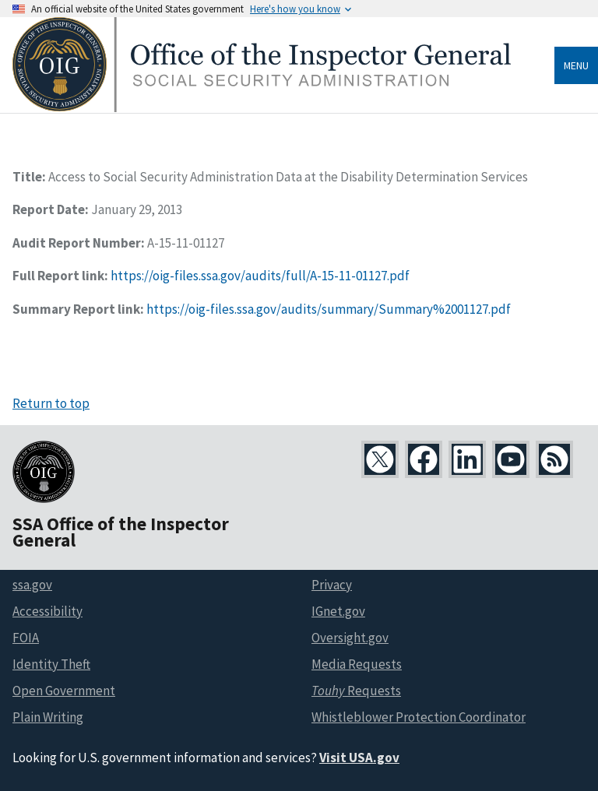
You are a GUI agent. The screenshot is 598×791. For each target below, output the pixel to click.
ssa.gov (32, 584)
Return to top (51, 403)
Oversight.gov (350, 637)
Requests (356, 690)
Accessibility (47, 611)
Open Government (63, 690)
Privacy (331, 584)
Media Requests (356, 664)
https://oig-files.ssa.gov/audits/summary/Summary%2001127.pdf (328, 309)
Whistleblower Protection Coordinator (418, 717)
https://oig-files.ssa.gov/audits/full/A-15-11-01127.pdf (260, 275)
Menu (576, 65)
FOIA (25, 637)
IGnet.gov (338, 611)
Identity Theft (51, 664)
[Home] (261, 107)
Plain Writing (47, 717)
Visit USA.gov (359, 757)
